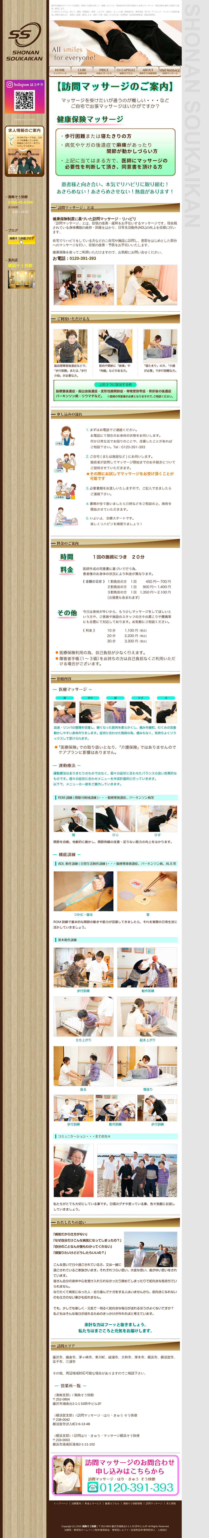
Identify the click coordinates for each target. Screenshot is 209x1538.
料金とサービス (93, 1503)
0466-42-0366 (20, 202)
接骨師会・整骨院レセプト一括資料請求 (121, 1530)
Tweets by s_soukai (24, 119)
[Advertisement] (115, 1511)
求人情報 (171, 1503)
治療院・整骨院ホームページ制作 (82, 1530)
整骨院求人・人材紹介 (155, 1530)
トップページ (61, 1503)
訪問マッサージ (154, 1503)
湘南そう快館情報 (132, 1503)
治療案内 (76, 1503)
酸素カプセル (112, 1503)
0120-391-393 (83, 258)
